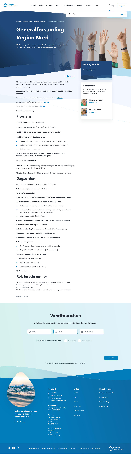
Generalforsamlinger (39, 21)
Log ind (122, 5)
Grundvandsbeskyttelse (106, 393)
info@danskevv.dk (56, 395)
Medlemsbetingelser (48, 448)
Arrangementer (27, 21)
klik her (60, 98)
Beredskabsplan (79, 410)
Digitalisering (103, 406)
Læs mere (20, 421)
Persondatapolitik (33, 448)
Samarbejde (77, 406)
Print (69, 76)
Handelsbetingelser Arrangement (89, 448)
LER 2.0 (76, 402)
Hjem (19, 21)
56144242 (54, 393)
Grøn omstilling (104, 402)
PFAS (75, 397)
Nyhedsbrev (70, 341)
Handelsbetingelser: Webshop (66, 448)
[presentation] (66, 348)
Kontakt (92, 103)
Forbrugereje (103, 397)
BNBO (76, 393)
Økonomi (77, 415)
